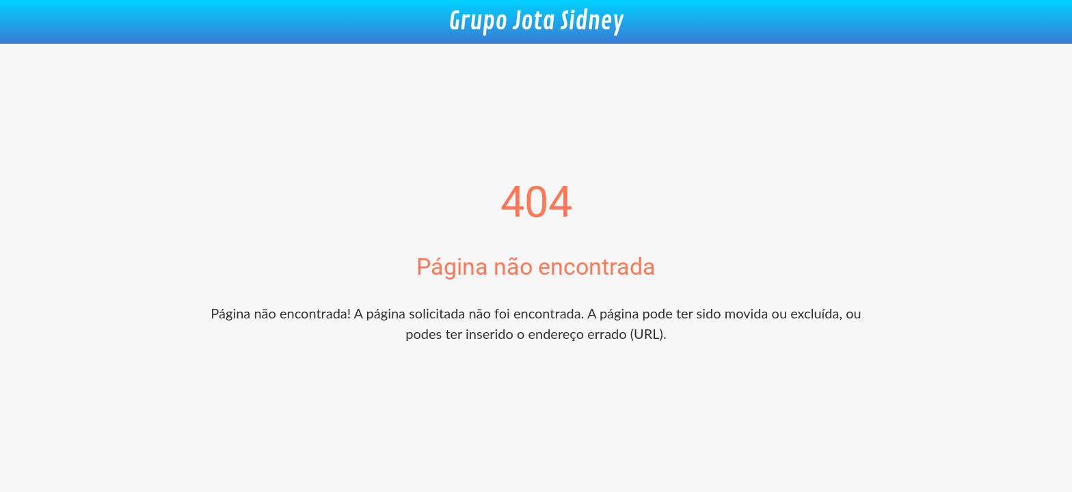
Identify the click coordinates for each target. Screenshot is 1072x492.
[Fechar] (27, 22)
